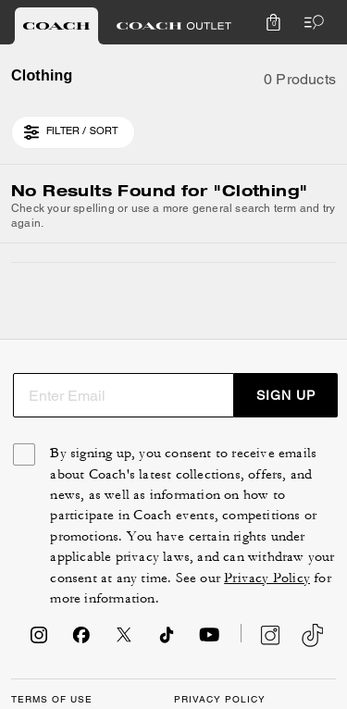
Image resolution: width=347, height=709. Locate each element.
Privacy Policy (267, 578)
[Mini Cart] (273, 22)
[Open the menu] (310, 22)
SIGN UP (286, 395)
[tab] (56, 25)
